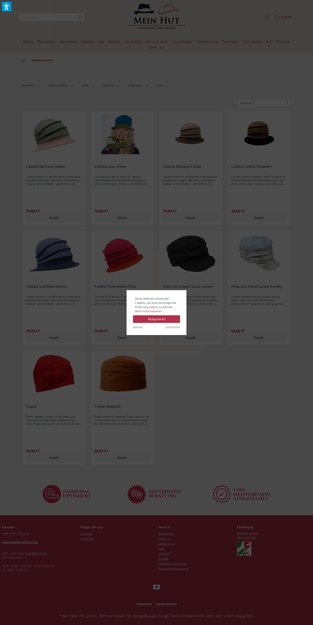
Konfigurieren (173, 326)
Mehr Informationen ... (150, 311)
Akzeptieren (156, 319)
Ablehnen (138, 326)
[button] (6, 6)
